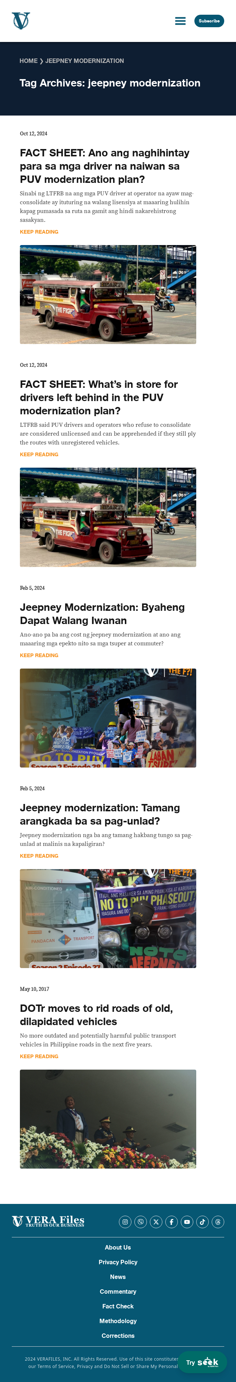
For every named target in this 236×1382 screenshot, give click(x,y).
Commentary (118, 1292)
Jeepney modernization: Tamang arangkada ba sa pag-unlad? (100, 815)
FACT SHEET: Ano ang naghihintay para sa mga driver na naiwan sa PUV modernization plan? (105, 166)
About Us (118, 1247)
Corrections (118, 1336)
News (118, 1277)
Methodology (118, 1321)
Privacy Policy (118, 1262)
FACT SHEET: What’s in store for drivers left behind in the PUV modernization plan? (99, 397)
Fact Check (118, 1306)
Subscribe (209, 21)
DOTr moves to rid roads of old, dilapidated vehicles (96, 1015)
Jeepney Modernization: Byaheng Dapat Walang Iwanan (102, 614)
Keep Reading (39, 232)
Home (29, 61)
